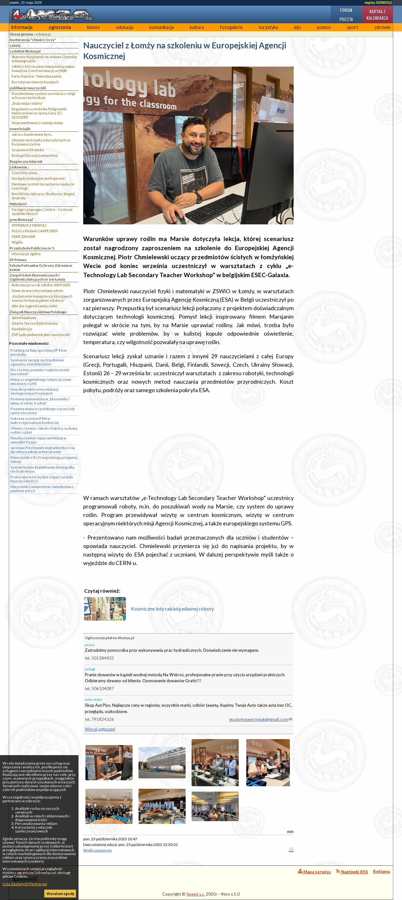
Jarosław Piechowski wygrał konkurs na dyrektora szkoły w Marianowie (42, 450)
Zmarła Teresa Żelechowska (35, 323)
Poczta (346, 19)
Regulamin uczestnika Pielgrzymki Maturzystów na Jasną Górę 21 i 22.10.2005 (39, 113)
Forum (346, 10)
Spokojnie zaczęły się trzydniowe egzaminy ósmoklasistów (37, 362)
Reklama (381, 871)
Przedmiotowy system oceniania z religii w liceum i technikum (44, 95)
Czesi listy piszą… (26, 173)
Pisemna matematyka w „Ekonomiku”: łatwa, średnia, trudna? (40, 401)
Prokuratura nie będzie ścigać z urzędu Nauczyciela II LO (41, 479)
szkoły (15, 45)
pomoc (324, 27)
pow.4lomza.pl (21, 219)
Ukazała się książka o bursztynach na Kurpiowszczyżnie (41, 142)
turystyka (268, 27)
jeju (297, 27)
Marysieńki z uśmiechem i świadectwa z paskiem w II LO (41, 489)
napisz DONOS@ (378, 2)
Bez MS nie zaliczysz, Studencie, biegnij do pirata (43, 196)
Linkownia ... (19, 167)
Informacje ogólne (26, 254)
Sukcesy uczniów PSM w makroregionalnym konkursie (34, 420)
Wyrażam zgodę (60, 893)
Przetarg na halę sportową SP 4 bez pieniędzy (38, 352)
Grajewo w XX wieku (28, 150)
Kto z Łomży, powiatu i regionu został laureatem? (39, 372)
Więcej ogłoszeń (100, 729)
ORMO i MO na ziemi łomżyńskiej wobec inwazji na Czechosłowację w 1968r (43, 68)
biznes (93, 27)
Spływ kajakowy (24, 318)
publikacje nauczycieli (28, 88)
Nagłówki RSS (352, 871)
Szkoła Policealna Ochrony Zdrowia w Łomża (41, 267)
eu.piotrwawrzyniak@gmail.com (258, 719)
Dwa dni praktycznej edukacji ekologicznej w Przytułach (34, 391)
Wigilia (17, 242)
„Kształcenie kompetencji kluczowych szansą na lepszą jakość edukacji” (42, 298)
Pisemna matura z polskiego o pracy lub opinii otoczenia (42, 411)
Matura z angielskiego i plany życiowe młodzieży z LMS (40, 381)
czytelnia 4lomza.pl (25, 51)
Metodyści (18, 204)
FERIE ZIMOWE (23, 236)
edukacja (124, 27)
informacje (22, 27)
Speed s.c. (196, 894)
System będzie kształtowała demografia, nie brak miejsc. (42, 469)
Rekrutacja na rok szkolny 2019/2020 (41, 285)
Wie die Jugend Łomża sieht (34, 306)
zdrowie (382, 27)
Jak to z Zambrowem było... (32, 134)
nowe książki (20, 129)
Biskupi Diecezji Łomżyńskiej (35, 155)
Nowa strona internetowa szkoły (37, 290)
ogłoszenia (60, 27)
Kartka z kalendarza (377, 14)
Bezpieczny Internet (26, 161)
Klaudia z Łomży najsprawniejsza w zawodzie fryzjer (38, 440)
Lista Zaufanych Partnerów (25, 883)
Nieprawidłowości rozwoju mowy (37, 123)
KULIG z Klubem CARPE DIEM (35, 231)
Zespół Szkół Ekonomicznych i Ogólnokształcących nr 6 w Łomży (37, 277)
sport (352, 27)
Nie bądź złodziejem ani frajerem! (39, 178)
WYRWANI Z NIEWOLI (29, 225)
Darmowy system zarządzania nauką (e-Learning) (43, 186)
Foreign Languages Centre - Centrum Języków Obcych (42, 211)
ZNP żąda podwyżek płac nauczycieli (41, 334)
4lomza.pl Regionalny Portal (40, 875)
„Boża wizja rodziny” (27, 103)
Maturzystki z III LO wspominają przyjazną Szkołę (43, 459)
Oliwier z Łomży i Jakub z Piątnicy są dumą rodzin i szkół (43, 430)
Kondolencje (22, 329)
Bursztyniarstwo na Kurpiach (35, 82)
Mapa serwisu (314, 871)
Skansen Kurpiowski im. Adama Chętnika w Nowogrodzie (44, 59)
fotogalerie (231, 27)
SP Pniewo (18, 260)
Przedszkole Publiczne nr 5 (32, 248)
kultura (197, 27)
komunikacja (161, 27)
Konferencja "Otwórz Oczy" (33, 40)
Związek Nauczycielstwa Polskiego (38, 312)
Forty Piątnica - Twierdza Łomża (37, 76)
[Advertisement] (188, 444)
